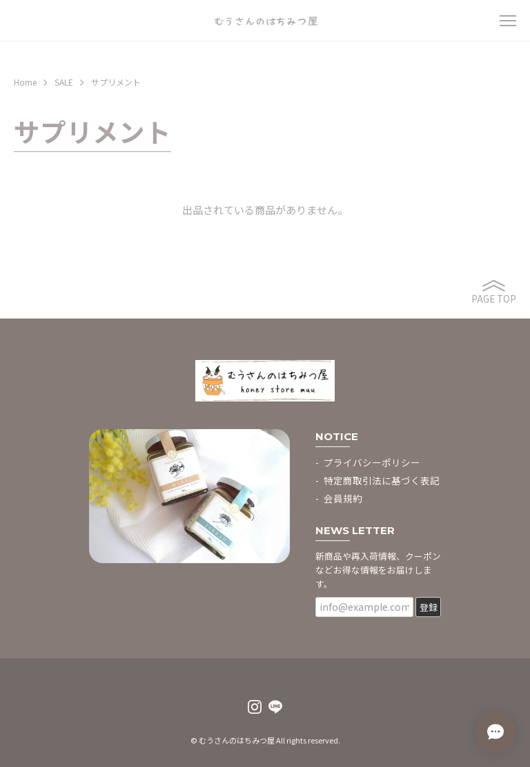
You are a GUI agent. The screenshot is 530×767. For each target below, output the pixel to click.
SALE (64, 82)
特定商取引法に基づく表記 (382, 480)
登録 (429, 607)
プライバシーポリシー (372, 462)
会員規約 (343, 498)
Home (25, 82)
